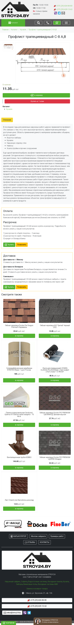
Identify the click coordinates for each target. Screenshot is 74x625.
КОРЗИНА (8, 623)
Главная (5, 30)
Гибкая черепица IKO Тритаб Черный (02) (55, 326)
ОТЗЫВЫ (30, 542)
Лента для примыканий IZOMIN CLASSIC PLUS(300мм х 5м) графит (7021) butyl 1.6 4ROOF (55, 370)
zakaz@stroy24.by (12, 613)
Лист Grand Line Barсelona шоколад (19, 500)
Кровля (23, 30)
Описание (7, 120)
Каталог (14, 30)
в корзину (19, 336)
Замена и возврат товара (37, 589)
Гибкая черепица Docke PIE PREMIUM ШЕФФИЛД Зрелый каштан (55, 413)
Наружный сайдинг (12, 581)
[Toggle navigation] (38, 23)
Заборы (19, 584)
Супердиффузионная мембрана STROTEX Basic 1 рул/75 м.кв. (19, 369)
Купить (9, 244)
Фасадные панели (55, 581)
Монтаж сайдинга (38, 536)
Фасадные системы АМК (48, 584)
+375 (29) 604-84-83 (63, 6)
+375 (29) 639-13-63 (63, 9)
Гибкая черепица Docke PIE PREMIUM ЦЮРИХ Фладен (55, 458)
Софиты (24, 581)
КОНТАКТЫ (44, 542)
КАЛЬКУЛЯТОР (18, 536)
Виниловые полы (30, 584)
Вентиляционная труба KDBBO (19, 457)
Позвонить (21, 245)
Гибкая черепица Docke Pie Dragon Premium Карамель (19, 326)
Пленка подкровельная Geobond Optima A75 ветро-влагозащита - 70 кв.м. (19, 414)
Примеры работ (57, 536)
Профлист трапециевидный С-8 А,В (43, 30)
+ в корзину (36, 95)
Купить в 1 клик (37, 101)
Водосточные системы (37, 581)
